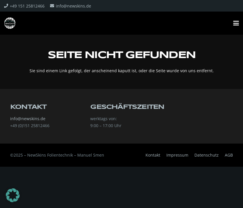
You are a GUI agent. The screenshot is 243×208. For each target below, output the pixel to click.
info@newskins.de (27, 118)
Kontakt (153, 155)
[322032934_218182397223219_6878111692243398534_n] (10, 23)
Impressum (177, 155)
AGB (229, 155)
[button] (236, 23)
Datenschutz (206, 155)
